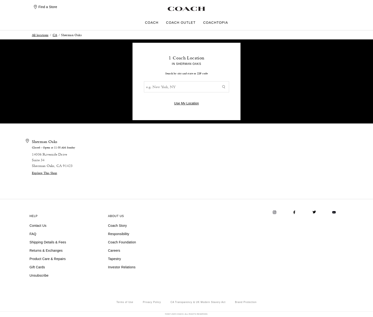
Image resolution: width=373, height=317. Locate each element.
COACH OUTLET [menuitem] (181, 22)
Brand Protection (246, 302)
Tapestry (114, 259)
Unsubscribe (39, 275)
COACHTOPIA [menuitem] (215, 22)
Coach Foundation (122, 242)
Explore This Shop (44, 172)
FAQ (32, 234)
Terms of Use (125, 302)
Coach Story (117, 225)
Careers (114, 250)
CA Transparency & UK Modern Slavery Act (198, 302)
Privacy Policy (152, 302)
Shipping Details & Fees (47, 242)
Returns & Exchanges (46, 250)
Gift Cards (37, 267)
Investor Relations (122, 267)
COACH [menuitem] (152, 22)
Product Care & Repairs (47, 259)
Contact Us (37, 225)
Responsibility (118, 234)
